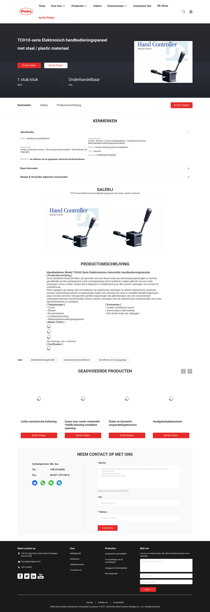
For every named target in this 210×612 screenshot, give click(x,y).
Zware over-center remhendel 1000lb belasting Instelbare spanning (82, 425)
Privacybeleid (118, 602)
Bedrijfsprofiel (75, 553)
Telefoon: (103, 512)
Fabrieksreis (74, 559)
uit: (100, 497)
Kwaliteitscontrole (77, 565)
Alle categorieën (111, 574)
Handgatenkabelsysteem (167, 421)
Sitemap (89, 602)
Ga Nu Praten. (29, 65)
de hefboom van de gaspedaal (112, 360)
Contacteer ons (76, 570)
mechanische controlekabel (115, 554)
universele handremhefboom (77, 360)
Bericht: (102, 463)
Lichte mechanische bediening (39, 421)
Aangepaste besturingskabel (116, 568)
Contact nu (107, 528)
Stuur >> (148, 589)
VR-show (162, 5)
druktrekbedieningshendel (43, 360)
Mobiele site (103, 602)
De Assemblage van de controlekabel (114, 561)
